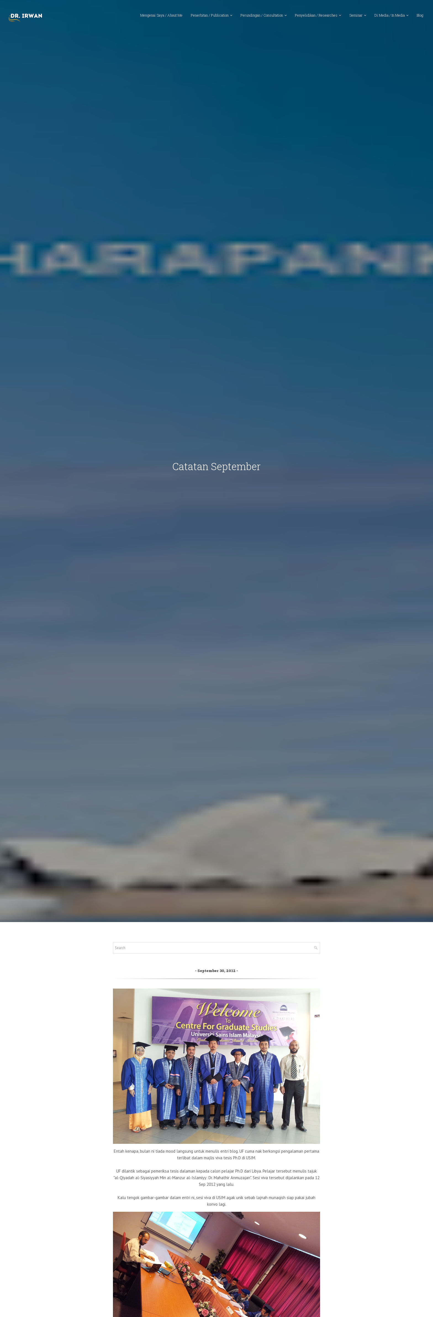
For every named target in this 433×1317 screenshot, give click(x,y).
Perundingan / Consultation (262, 15)
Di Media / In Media (389, 15)
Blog (420, 15)
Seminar (356, 15)
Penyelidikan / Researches (316, 15)
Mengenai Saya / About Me (161, 15)
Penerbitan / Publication (210, 15)
